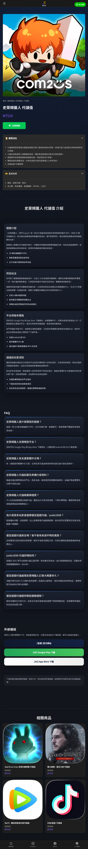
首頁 (4, 101)
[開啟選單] (4, 3)
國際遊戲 (10, 101)
